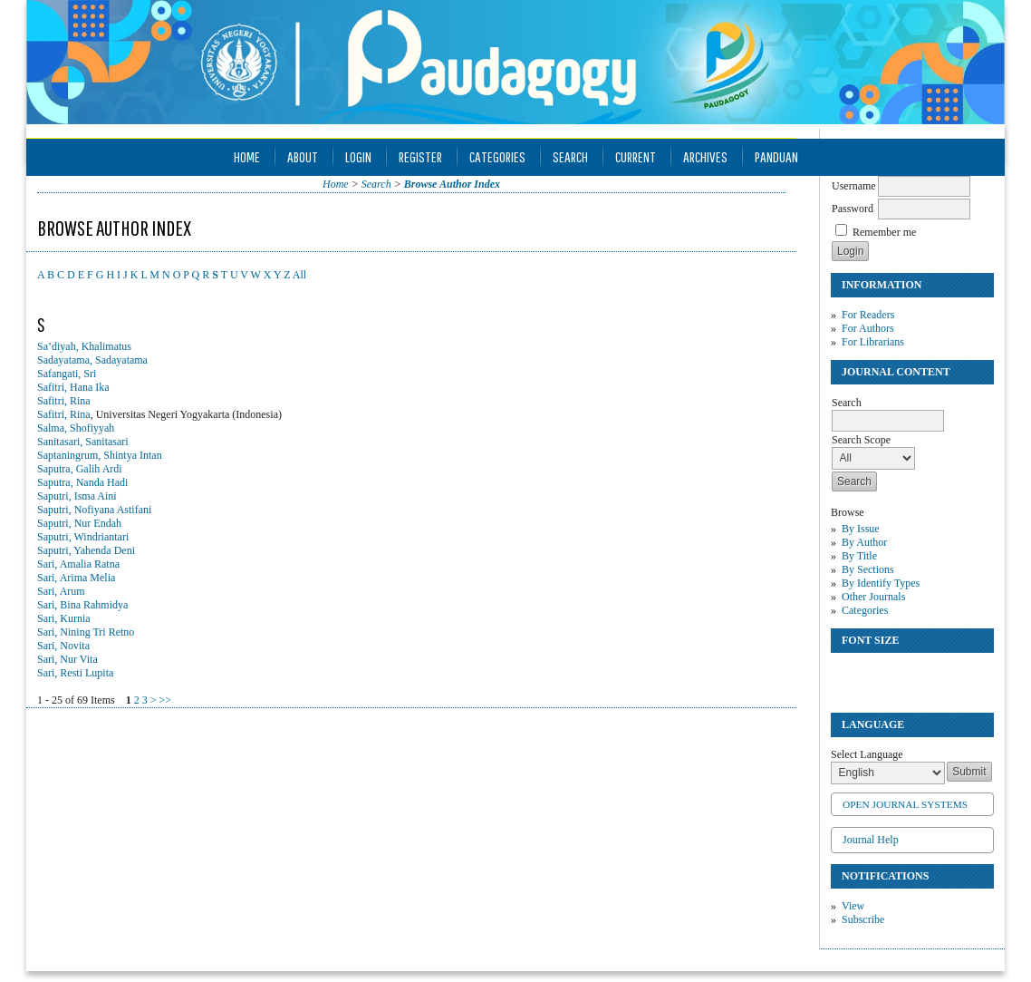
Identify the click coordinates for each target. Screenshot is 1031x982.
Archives (705, 156)
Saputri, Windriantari (83, 536)
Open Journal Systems (905, 804)
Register (420, 156)
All (299, 274)
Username (854, 186)
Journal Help (871, 839)
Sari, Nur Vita (67, 659)
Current (635, 156)
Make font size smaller (847, 674)
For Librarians (873, 341)
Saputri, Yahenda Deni (86, 550)
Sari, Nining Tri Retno (85, 632)
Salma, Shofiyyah (75, 428)
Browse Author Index (452, 184)
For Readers (868, 314)
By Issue (861, 528)
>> (165, 700)
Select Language (867, 754)
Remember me (884, 232)
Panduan (776, 156)
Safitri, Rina (64, 400)
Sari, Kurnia (64, 618)
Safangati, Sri (66, 373)
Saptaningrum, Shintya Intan (99, 455)
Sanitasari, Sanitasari (83, 441)
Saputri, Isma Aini (77, 496)
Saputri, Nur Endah (79, 523)
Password (852, 208)
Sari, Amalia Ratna (78, 564)
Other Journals (873, 596)
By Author (864, 542)
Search (570, 156)
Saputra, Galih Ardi (79, 468)
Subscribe (863, 919)
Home (247, 156)
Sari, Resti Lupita (75, 672)
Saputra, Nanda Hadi (82, 482)
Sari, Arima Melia (76, 577)
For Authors (868, 328)
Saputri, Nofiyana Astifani (94, 509)
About (302, 156)
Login (358, 156)
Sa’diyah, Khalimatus (84, 346)
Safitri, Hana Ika (73, 387)
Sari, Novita (63, 645)
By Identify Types (881, 583)
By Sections (868, 569)
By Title (859, 555)
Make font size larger (905, 674)
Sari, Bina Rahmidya (82, 604)
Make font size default (876, 674)
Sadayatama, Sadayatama (92, 360)
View (853, 905)
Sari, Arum (61, 591)
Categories (865, 610)
